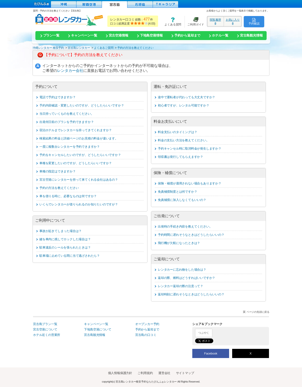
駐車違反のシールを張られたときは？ (65, 247)
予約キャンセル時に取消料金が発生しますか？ (189, 148)
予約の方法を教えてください (59, 188)
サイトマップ (185, 373)
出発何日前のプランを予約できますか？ (66, 122)
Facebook (210, 353)
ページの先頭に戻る (258, 311)
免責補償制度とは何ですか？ (177, 191)
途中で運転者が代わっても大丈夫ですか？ (186, 97)
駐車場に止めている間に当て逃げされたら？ (69, 255)
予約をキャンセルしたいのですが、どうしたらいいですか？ (80, 155)
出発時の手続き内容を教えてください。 (185, 226)
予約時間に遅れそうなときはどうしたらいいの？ (191, 234)
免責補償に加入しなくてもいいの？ (182, 200)
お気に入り (233, 21)
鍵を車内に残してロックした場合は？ (65, 239)
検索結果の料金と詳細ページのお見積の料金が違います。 (78, 138)
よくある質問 (171, 21)
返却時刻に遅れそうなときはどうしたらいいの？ (191, 294)
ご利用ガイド (194, 21)
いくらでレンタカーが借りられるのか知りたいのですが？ (78, 204)
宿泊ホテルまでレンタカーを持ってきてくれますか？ (75, 130)
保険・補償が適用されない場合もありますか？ (189, 183)
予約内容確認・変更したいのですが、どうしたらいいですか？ (81, 105)
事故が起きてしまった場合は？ (60, 231)
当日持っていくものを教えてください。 (66, 113)
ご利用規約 (145, 373)
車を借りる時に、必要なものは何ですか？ (68, 196)
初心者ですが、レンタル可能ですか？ (183, 105)
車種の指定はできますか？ (57, 171)
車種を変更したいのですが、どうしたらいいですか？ (75, 163)
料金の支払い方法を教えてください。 (183, 140)
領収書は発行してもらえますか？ (180, 157)
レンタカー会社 (70, 71)
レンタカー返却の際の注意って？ (180, 286)
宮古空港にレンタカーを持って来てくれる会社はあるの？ (78, 179)
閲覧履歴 (215, 21)
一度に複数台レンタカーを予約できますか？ (69, 146)
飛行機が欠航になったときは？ (179, 243)
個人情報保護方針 (120, 373)
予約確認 (254, 21)
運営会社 (164, 373)
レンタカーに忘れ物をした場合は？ (182, 269)
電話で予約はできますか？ (57, 97)
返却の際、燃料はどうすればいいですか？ (186, 278)
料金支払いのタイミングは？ (177, 132)
